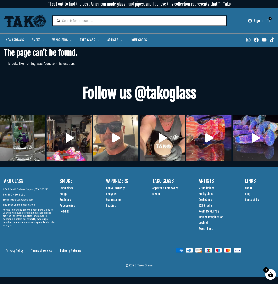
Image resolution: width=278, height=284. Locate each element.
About (248, 188)
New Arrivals (15, 40)
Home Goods (139, 40)
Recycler (111, 194)
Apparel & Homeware (165, 188)
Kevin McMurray (209, 212)
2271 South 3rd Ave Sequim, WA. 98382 (25, 189)
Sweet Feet (206, 229)
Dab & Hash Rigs (115, 188)
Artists (115, 40)
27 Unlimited (206, 188)
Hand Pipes (66, 188)
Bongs (63, 194)
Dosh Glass (205, 200)
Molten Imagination (211, 217)
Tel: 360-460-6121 (14, 195)
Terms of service (41, 251)
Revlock (203, 223)
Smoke (38, 40)
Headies (65, 212)
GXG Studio (205, 206)
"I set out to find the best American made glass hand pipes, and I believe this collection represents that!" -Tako (139, 4)
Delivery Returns (70, 251)
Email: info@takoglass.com (18, 200)
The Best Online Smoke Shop (19, 205)
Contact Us (252, 200)
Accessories (67, 206)
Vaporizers (62, 40)
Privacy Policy (14, 251)
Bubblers (65, 200)
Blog (247, 194)
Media (156, 194)
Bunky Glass (206, 194)
